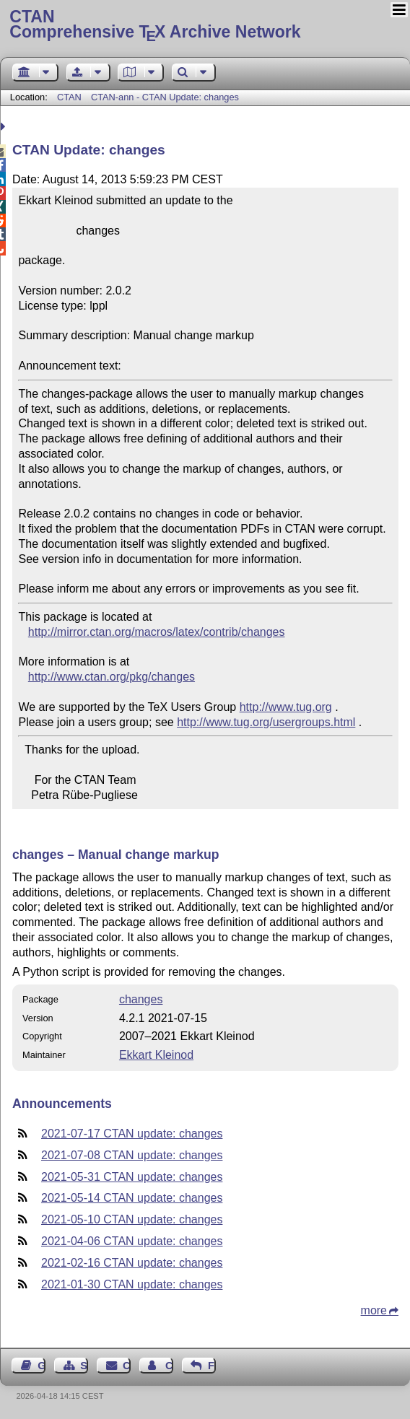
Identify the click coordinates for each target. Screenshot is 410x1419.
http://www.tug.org (286, 707)
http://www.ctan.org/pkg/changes (111, 677)
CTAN (69, 97)
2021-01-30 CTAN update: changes (131, 1284)
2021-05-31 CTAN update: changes (131, 1177)
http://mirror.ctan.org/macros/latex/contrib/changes (156, 632)
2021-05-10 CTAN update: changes (131, 1219)
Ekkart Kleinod (156, 1055)
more (374, 1310)
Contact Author (169, 1365)
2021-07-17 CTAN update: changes (131, 1133)
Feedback (212, 1365)
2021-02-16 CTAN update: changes (131, 1263)
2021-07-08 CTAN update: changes (131, 1155)
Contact (127, 1365)
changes (141, 999)
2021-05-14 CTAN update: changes (131, 1198)
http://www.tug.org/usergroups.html (266, 722)
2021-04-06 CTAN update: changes (131, 1241)
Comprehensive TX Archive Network (204, 25)
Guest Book (41, 1365)
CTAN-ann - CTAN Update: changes (165, 97)
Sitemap (84, 1365)
